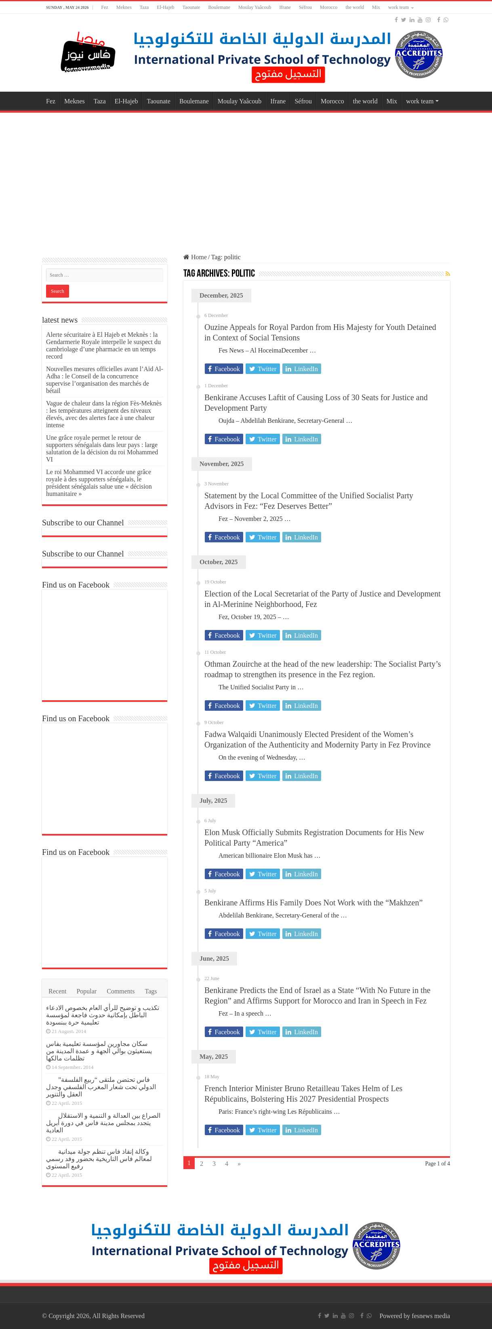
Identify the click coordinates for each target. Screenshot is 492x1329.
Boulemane (219, 7)
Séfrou (305, 7)
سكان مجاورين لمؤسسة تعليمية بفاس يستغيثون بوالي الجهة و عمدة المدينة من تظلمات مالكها (99, 1051)
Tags (151, 991)
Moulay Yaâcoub (254, 7)
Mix (376, 7)
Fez (104, 7)
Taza (144, 7)
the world (354, 7)
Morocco (328, 7)
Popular (86, 991)
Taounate (191, 7)
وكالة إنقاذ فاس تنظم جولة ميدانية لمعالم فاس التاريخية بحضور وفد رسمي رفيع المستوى (99, 1158)
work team (398, 7)
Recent (57, 991)
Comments (121, 991)
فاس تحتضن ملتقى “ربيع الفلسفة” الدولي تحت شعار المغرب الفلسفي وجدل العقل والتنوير (101, 1087)
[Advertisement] (246, 179)
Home (195, 257)
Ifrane (285, 7)
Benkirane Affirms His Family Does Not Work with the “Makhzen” (313, 902)
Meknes (124, 7)
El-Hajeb (165, 7)
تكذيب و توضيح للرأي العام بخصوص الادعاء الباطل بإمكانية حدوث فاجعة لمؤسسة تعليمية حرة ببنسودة (102, 1015)
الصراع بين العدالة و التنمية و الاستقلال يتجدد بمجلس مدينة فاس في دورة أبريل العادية (103, 1123)
